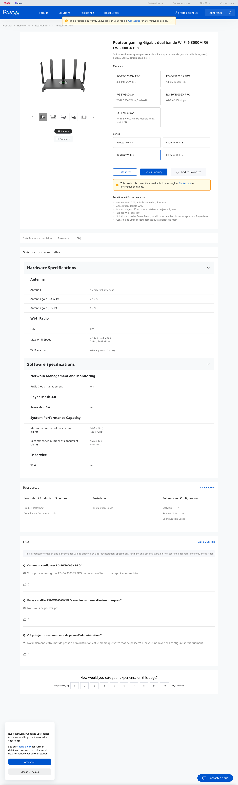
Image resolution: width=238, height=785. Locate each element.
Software (167, 507)
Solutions (64, 13)
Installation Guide (103, 507)
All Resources (207, 487)
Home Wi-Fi (23, 25)
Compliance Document (36, 513)
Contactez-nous (181, 3)
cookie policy (24, 746)
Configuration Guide (174, 518)
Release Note (170, 513)
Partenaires (153, 3)
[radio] (74, 685)
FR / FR (203, 3)
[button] (33, 117)
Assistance (87, 13)
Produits (43, 13)
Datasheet (125, 172)
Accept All (29, 762)
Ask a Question (206, 541)
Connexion (226, 3)
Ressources (111, 13)
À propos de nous (187, 13)
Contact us (134, 20)
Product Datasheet (34, 507)
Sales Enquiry (153, 172)
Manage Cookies (30, 771)
